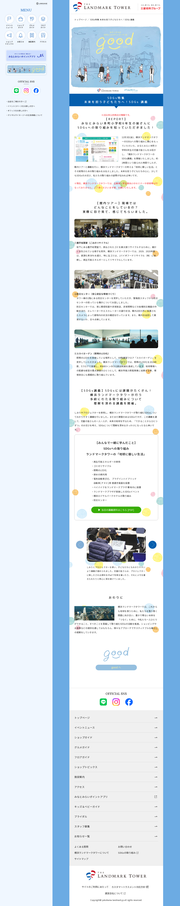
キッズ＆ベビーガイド (87, 806)
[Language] (42, 3)
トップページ (80, 19)
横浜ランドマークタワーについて (91, 852)
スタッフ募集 (82, 826)
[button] (80, 548)
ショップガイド (83, 737)
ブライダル (80, 816)
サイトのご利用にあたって (95, 886)
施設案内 (79, 777)
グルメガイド (82, 747)
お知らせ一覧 (82, 836)
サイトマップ (81, 858)
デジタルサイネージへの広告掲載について (25, 115)
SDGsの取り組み (127, 852)
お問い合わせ (125, 846)
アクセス (79, 787)
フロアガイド (82, 757)
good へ (116, 671)
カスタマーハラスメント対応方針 (128, 887)
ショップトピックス (85, 767)
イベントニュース (84, 727)
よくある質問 (81, 846)
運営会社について (114, 893)
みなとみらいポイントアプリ (91, 797)
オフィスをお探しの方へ (18, 110)
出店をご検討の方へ (16, 101)
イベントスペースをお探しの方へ (21, 106)
